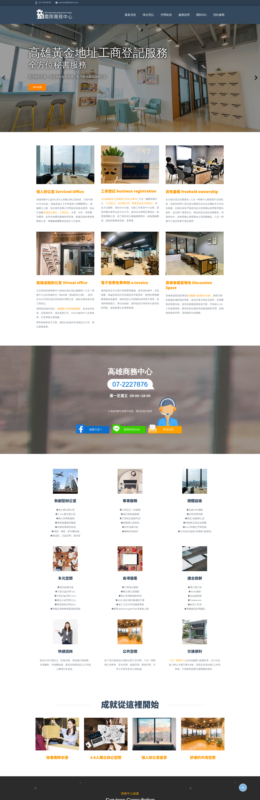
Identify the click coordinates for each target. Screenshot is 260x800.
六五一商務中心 (177, 660)
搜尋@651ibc (126, 429)
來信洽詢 (161, 429)
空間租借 (166, 14)
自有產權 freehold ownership (192, 191)
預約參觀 (219, 14)
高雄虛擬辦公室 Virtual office (62, 282)
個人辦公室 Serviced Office (60, 191)
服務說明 (184, 14)
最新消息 (130, 14)
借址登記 (148, 14)
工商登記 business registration (128, 191)
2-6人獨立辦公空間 (105, 757)
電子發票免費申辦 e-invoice (124, 282)
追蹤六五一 (89, 429)
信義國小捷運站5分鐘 (199, 295)
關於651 (201, 14)
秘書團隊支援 (57, 757)
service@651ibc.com (67, 2)
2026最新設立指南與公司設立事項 (119, 199)
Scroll (243, 787)
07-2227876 (43, 2)
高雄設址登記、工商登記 (56, 212)
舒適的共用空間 (203, 757)
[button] (256, 77)
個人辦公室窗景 (154, 757)
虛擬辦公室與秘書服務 (68, 308)
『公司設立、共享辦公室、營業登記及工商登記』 (129, 203)
